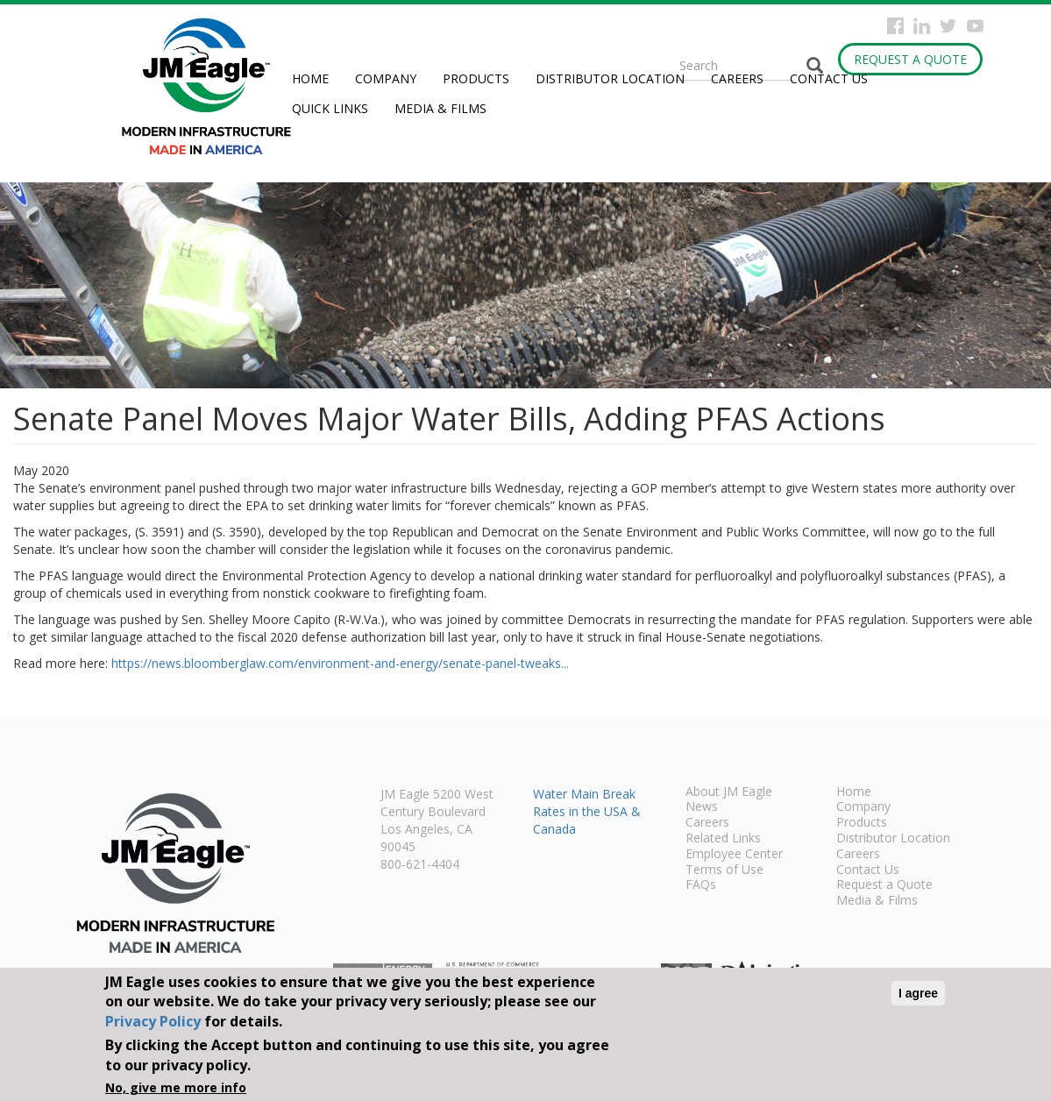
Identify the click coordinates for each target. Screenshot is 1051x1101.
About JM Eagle (728, 792)
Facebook (895, 26)
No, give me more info (175, 1087)
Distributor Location (610, 78)
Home (310, 78)
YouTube (975, 26)
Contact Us (829, 78)
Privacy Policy (153, 1021)
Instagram (921, 26)
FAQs (700, 885)
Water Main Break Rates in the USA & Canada (587, 811)
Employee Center (734, 855)
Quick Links (330, 108)
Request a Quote (910, 59)
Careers (737, 78)
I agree (918, 993)
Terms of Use (724, 870)
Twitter (948, 26)
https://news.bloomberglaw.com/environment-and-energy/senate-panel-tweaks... (340, 663)
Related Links (723, 839)
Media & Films (440, 108)
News (701, 807)
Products (476, 78)
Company (385, 78)
